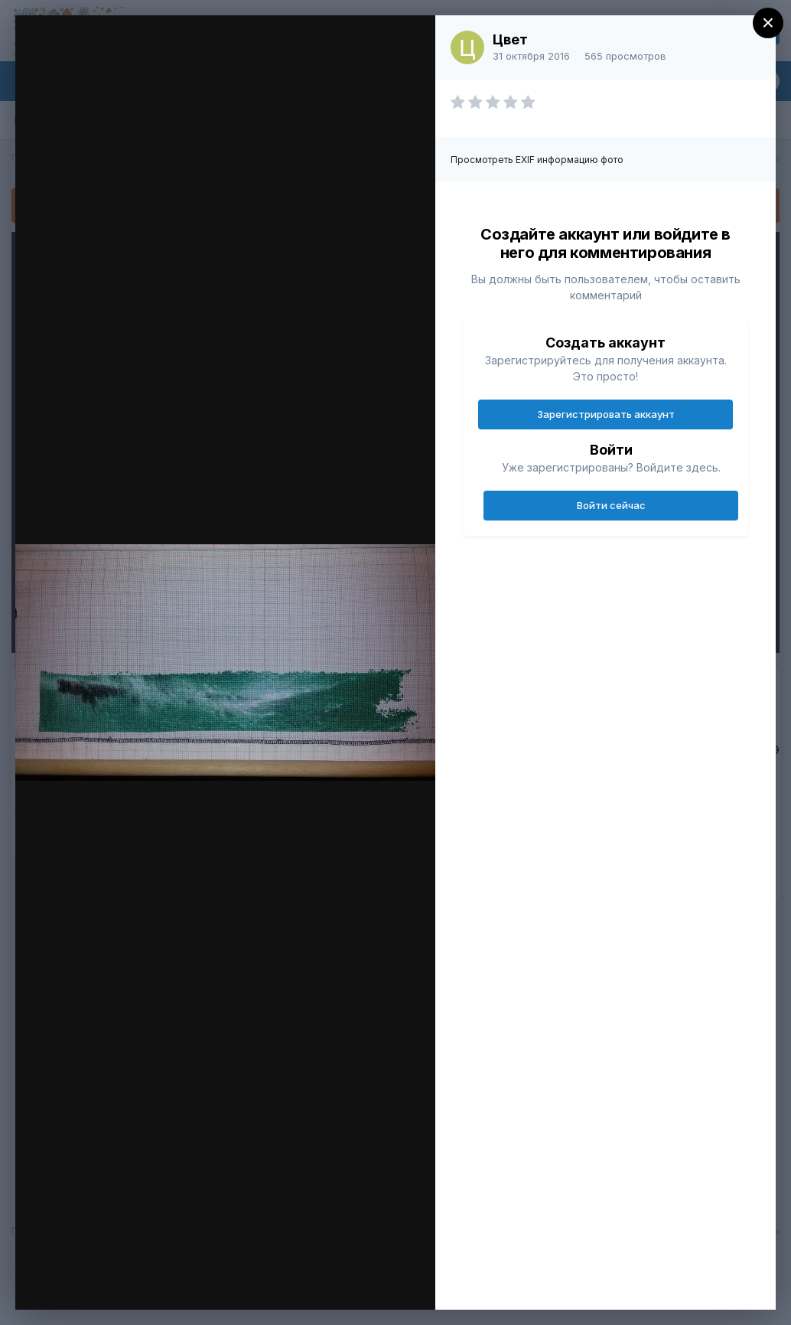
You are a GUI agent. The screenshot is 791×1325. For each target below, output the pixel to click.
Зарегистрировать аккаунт (606, 414)
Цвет (510, 39)
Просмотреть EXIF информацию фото (537, 159)
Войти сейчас (611, 505)
